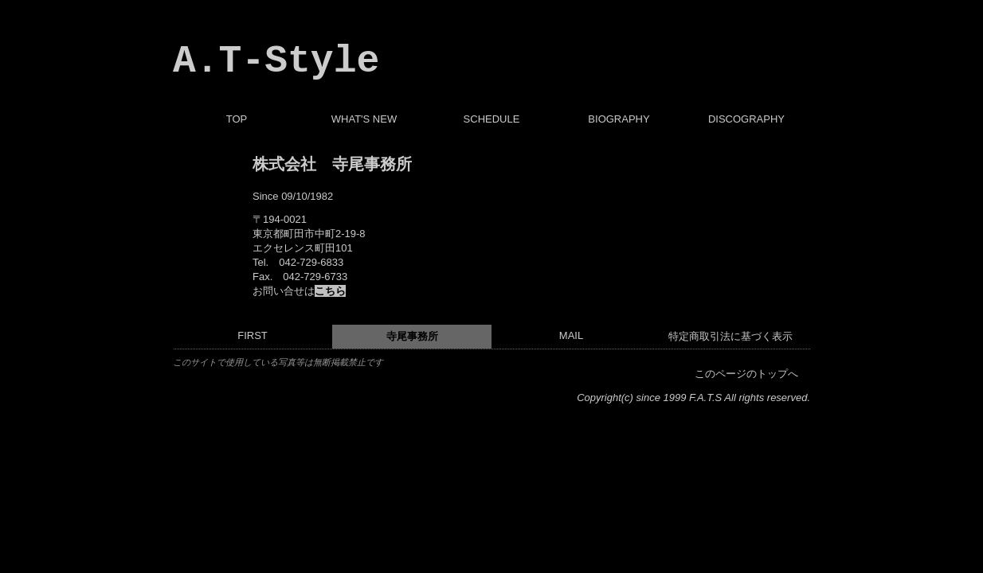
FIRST (252, 335)
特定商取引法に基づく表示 (730, 336)
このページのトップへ (746, 374)
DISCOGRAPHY (746, 119)
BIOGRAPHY (618, 119)
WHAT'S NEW (364, 119)
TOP (237, 119)
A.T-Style (276, 61)
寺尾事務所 (412, 336)
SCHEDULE (492, 119)
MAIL (571, 335)
